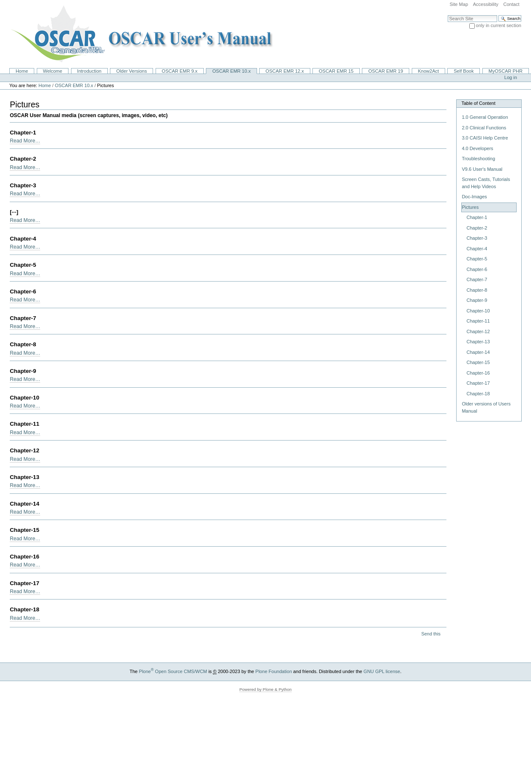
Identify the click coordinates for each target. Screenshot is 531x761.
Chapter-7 (23, 318)
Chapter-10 (24, 397)
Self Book (464, 71)
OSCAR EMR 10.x (231, 71)
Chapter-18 (24, 609)
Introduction (89, 71)
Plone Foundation (273, 671)
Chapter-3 (23, 185)
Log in (510, 77)
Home (22, 71)
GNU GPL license (382, 671)
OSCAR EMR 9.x (180, 71)
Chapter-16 (24, 556)
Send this (430, 633)
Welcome (52, 71)
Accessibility (485, 4)
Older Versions (131, 71)
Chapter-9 (23, 371)
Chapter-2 (23, 159)
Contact (511, 4)
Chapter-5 (23, 265)
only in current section (498, 25)
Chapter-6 (23, 291)
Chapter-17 (24, 583)
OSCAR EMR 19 (385, 71)
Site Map (458, 4)
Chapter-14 (24, 504)
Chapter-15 (24, 530)
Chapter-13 (24, 477)
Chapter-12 (24, 450)
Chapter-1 (23, 132)
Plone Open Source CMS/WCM (173, 671)
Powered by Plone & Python (265, 689)
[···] (14, 212)
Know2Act (428, 71)
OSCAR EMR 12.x (285, 71)
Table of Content (478, 103)
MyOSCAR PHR (506, 71)
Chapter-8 (23, 344)
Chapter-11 (24, 424)
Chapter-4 (23, 238)
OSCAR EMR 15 (336, 71)
